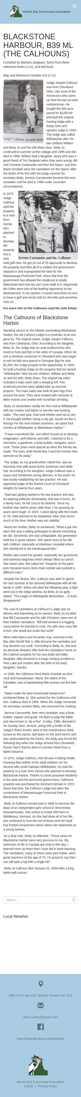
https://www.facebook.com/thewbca (40, 1038)
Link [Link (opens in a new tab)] (29, 66)
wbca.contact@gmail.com (40, 1017)
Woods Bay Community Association (40, 11)
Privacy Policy (47, 1086)
